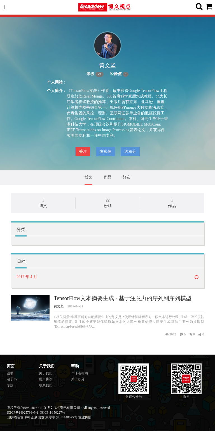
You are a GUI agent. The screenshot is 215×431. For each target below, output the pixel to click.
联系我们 (45, 385)
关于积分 (78, 379)
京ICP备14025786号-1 (22, 412)
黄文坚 (59, 306)
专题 (10, 385)
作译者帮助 (79, 373)
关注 (83, 151)
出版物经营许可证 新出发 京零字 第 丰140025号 (42, 417)
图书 (10, 373)
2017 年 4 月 (27, 277)
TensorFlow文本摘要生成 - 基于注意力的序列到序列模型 (122, 298)
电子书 (12, 379)
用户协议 (45, 379)
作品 (107, 177)
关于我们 (45, 373)
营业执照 (85, 417)
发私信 (105, 151)
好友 (126, 177)
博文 (88, 177)
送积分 (130, 151)
